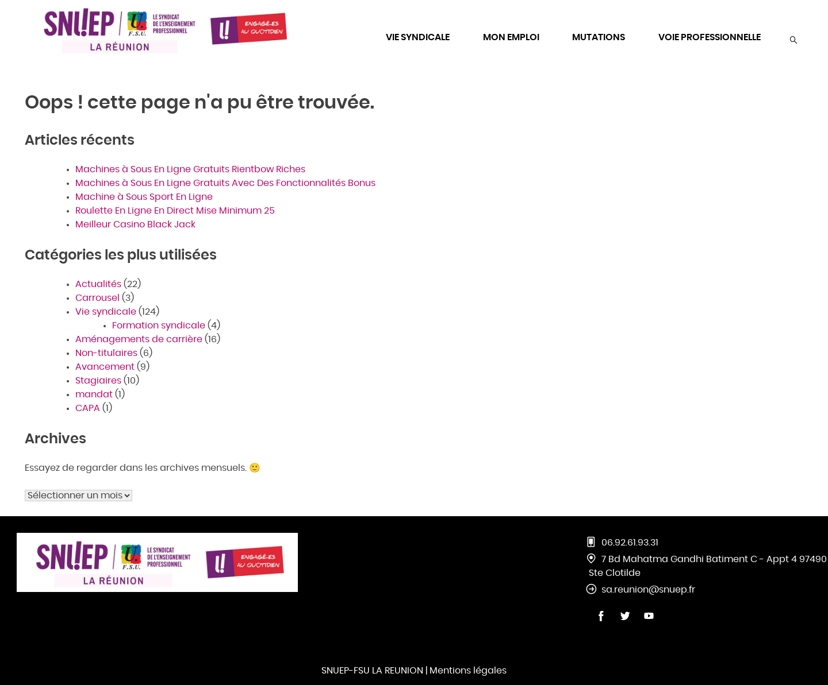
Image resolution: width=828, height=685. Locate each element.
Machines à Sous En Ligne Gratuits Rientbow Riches (190, 169)
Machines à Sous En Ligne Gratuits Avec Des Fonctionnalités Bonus (225, 183)
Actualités (98, 284)
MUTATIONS (598, 37)
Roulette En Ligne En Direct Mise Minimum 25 (175, 210)
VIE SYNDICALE (418, 37)
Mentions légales (468, 670)
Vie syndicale (105, 311)
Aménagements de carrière (138, 339)
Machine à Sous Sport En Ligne (144, 197)
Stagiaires (98, 380)
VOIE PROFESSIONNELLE (709, 37)
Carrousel (97, 298)
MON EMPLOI (511, 37)
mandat (94, 394)
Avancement (105, 366)
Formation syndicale (158, 325)
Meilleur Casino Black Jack (135, 224)
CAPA (87, 408)
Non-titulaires (106, 353)
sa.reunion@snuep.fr (648, 589)
